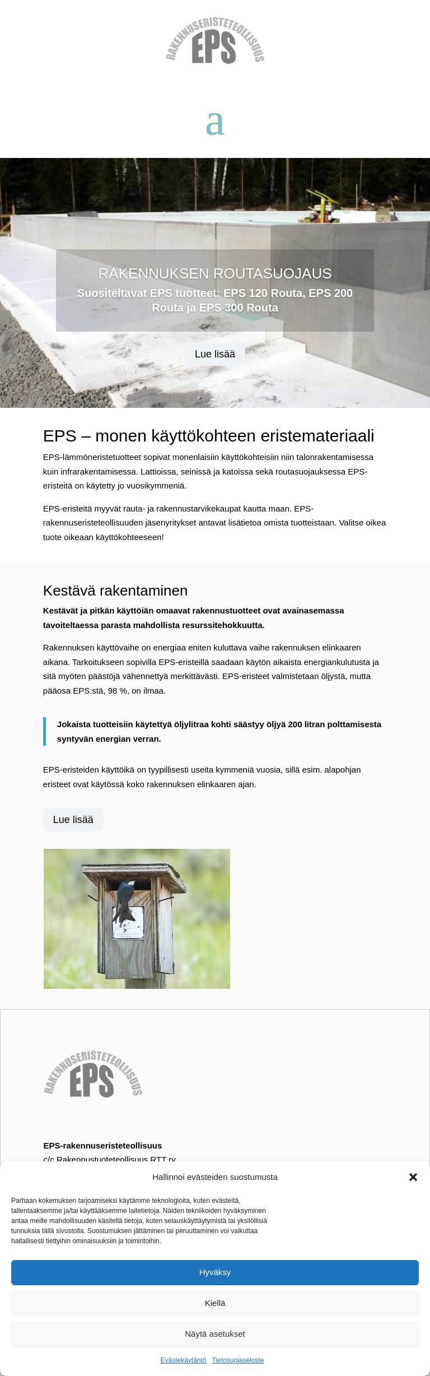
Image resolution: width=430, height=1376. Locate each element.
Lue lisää (215, 354)
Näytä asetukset (215, 1333)
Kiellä (215, 1303)
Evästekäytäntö (183, 1360)
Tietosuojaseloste (238, 1360)
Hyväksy (215, 1272)
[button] (413, 1177)
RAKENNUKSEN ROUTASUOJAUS (214, 273)
